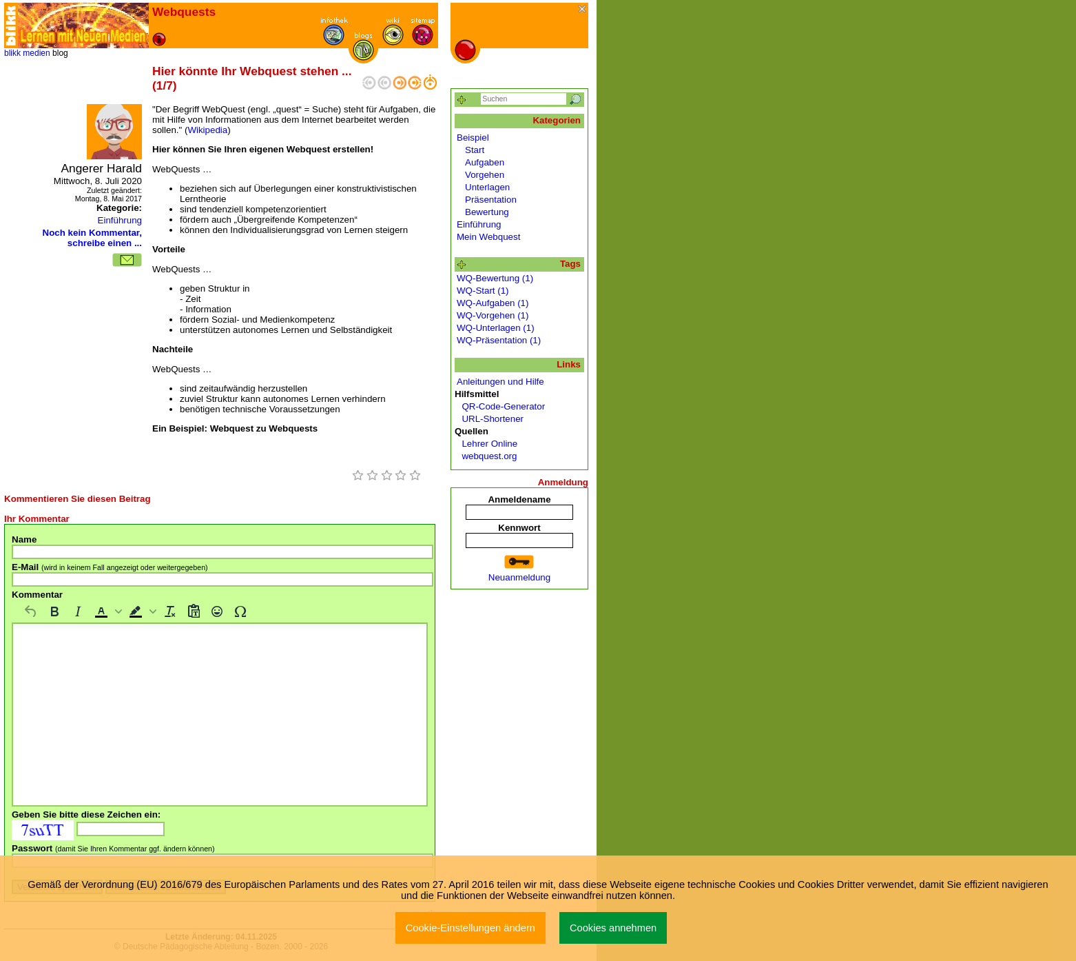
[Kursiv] (78, 611)
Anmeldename (519, 499)
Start (474, 150)
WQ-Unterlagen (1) (496, 328)
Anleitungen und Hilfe (500, 381)
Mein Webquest (488, 237)
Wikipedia (207, 130)
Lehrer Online (487, 443)
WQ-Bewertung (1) (495, 278)
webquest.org (487, 456)
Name (24, 539)
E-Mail (110, 567)
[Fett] (54, 611)
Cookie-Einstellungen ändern (470, 927)
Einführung (120, 220)
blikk (12, 53)
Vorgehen (484, 175)
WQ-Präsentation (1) (499, 340)
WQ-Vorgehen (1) (492, 315)
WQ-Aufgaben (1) (492, 303)
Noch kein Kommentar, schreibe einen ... (92, 237)
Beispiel (473, 137)
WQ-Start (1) (483, 290)
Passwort (113, 848)
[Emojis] (217, 611)
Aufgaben (484, 162)
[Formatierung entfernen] (170, 611)
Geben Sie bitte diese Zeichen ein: (86, 814)
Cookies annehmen (613, 927)
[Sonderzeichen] (240, 611)
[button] (107, 611)
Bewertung (487, 212)
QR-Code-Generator (501, 406)
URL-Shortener (490, 419)
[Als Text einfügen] (193, 611)
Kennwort (519, 528)
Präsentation (491, 199)
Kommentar (37, 594)
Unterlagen (487, 187)
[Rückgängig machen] (31, 611)
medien (36, 53)
